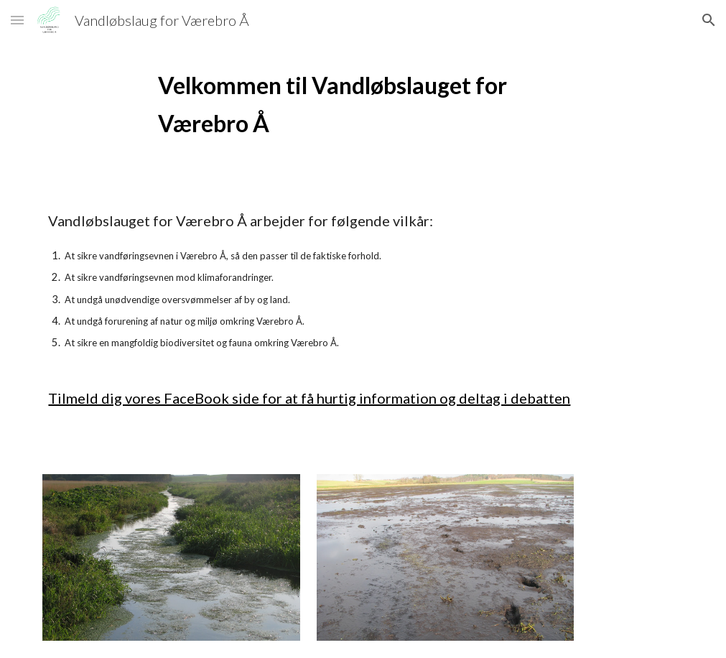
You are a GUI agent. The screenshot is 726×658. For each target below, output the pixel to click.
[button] (17, 20)
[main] (363, 104)
